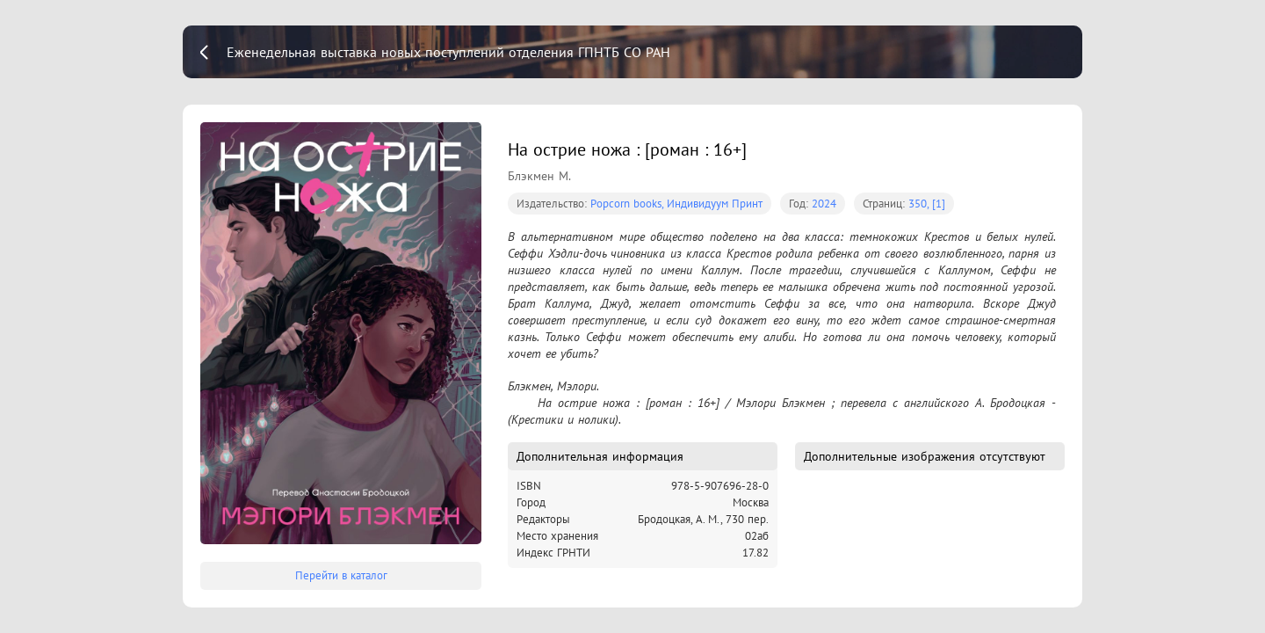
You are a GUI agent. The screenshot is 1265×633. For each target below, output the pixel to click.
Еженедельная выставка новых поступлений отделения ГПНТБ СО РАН (448, 52)
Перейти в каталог (341, 575)
